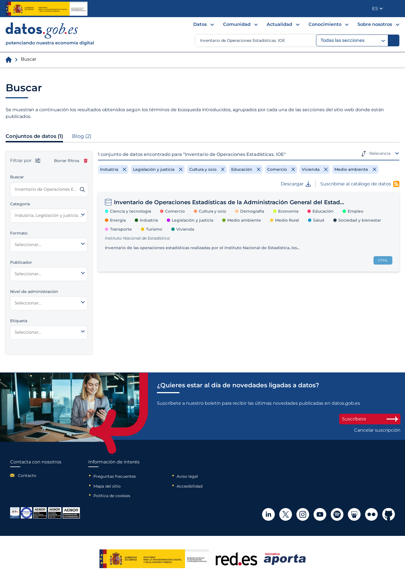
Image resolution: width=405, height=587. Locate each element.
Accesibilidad (189, 486)
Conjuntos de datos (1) (34, 136)
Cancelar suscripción (377, 430)
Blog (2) (81, 136)
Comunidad (237, 24)
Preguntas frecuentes (114, 476)
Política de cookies (111, 495)
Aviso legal (187, 476)
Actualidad (279, 24)
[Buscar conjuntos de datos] (49, 189)
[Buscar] (393, 40)
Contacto (27, 475)
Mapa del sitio (107, 486)
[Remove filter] (113, 169)
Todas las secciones (353, 40)
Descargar (296, 183)
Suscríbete (370, 419)
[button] (377, 8)
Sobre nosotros (374, 24)
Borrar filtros (70, 160)
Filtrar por (25, 160)
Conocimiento (325, 24)
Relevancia (379, 153)
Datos (200, 24)
